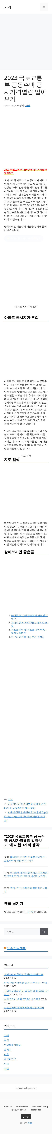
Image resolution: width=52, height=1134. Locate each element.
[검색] (44, 931)
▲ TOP (26, 1116)
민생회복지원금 (12, 1044)
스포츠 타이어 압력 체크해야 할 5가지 (24, 1007)
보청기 (7, 1049)
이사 (6, 1063)
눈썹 (6, 1040)
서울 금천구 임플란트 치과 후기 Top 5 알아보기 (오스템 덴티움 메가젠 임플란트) (26, 816)
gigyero (8, 1106)
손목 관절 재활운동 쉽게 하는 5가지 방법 (25, 982)
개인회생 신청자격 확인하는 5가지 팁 (23, 974)
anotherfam (22, 1106)
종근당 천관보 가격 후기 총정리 (27, 636)
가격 (7, 7)
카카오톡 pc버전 (18, 1109)
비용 (6, 1054)
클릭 (24, 238)
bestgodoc (36, 1109)
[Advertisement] (26, 43)
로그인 (30, 911)
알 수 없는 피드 (16, 948)
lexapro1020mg (40, 1106)
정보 (6, 1068)
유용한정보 (10, 1059)
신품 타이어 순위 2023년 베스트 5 (22, 999)
